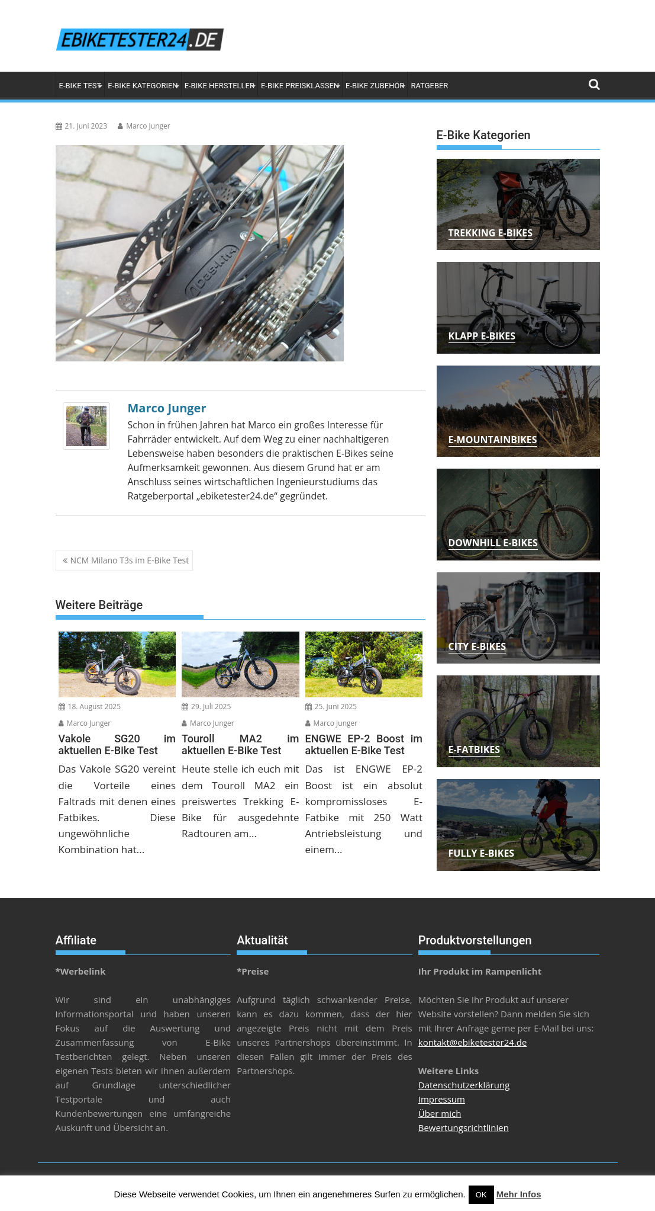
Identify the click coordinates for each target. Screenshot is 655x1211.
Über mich (440, 1113)
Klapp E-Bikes (482, 335)
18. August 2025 (90, 706)
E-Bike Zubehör (375, 85)
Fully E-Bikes (482, 853)
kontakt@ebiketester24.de (472, 1042)
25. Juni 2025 (331, 706)
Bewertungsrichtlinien (463, 1127)
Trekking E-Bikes (491, 232)
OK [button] (481, 1194)
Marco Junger (144, 126)
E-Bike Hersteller (219, 85)
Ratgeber (429, 85)
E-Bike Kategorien (143, 85)
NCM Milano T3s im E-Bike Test (129, 560)
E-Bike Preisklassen (300, 85)
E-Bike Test (80, 85)
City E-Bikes (477, 646)
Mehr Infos (518, 1194)
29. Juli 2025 (206, 706)
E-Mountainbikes (493, 439)
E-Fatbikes (475, 749)
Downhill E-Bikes (493, 542)
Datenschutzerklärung (464, 1085)
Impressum (441, 1099)
